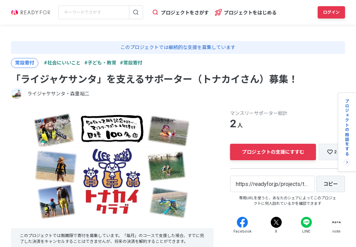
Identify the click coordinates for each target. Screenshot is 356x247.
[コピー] (330, 184)
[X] (276, 222)
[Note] (336, 222)
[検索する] (136, 12)
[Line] (306, 222)
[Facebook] (242, 222)
